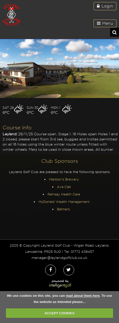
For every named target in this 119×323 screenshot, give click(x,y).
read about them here (83, 296)
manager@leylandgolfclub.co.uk (59, 258)
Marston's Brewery (64, 179)
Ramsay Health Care (63, 194)
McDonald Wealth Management (64, 201)
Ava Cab (64, 187)
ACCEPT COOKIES (59, 313)
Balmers (64, 209)
